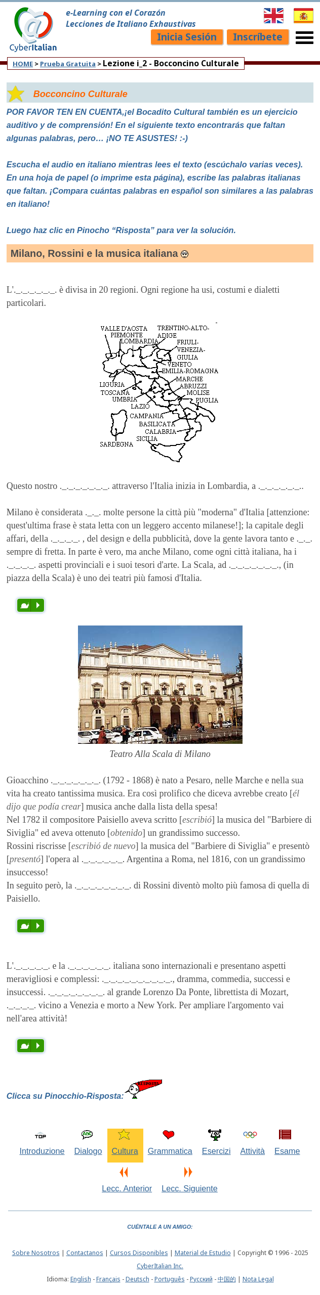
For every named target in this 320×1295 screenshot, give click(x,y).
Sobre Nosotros (36, 1252)
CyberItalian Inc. (160, 1266)
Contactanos (84, 1252)
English (80, 1279)
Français (108, 1279)
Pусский (201, 1279)
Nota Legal (258, 1279)
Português (169, 1279)
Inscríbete (258, 36)
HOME (23, 63)
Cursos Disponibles (139, 1252)
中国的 (227, 1279)
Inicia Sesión (187, 36)
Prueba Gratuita (68, 63)
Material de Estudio (203, 1252)
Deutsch (137, 1279)
